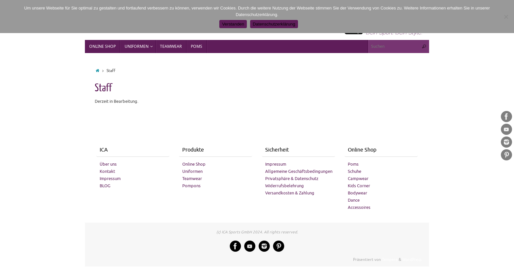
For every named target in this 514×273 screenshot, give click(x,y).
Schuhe (354, 171)
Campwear (358, 178)
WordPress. (412, 259)
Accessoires (359, 207)
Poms (353, 164)
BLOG (105, 186)
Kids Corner (359, 186)
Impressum (110, 178)
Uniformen (192, 171)
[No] (506, 16)
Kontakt (107, 171)
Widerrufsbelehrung (284, 186)
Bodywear (357, 193)
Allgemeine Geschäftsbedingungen (298, 171)
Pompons (191, 186)
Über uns (108, 164)
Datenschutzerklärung (274, 24)
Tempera (390, 259)
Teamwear (192, 178)
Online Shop (194, 164)
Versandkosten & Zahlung (289, 193)
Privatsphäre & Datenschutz (291, 178)
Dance (354, 200)
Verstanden (233, 24)
